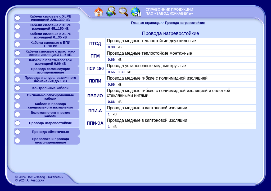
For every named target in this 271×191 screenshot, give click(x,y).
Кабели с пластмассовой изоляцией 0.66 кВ (50, 62)
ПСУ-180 (95, 68)
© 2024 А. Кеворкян (29, 180)
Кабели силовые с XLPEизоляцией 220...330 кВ (50, 18)
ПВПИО (95, 96)
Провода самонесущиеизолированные (50, 70)
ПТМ (95, 56)
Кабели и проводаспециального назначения (50, 105)
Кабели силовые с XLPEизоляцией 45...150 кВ (50, 27)
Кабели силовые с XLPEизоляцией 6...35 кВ (50, 35)
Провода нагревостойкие (50, 123)
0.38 (112, 47)
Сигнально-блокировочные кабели (50, 97)
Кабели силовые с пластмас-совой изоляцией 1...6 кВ (50, 53)
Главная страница (145, 23)
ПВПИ (95, 81)
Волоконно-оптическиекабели (50, 114)
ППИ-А (95, 110)
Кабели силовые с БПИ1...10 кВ (50, 44)
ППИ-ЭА (95, 123)
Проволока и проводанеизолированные (50, 140)
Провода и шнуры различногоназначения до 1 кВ (50, 79)
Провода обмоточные (50, 132)
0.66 (112, 60)
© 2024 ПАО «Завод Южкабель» (39, 177)
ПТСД (95, 43)
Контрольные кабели (50, 88)
